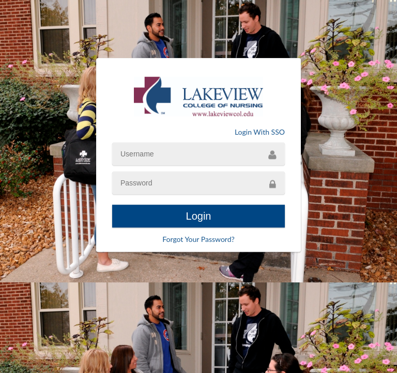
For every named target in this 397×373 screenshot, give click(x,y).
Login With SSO (260, 131)
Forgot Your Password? (198, 239)
